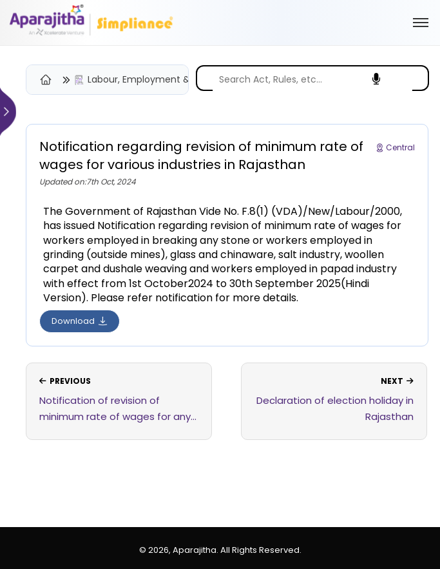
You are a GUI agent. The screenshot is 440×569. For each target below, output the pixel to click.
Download (80, 321)
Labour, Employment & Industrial (160, 80)
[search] (312, 79)
